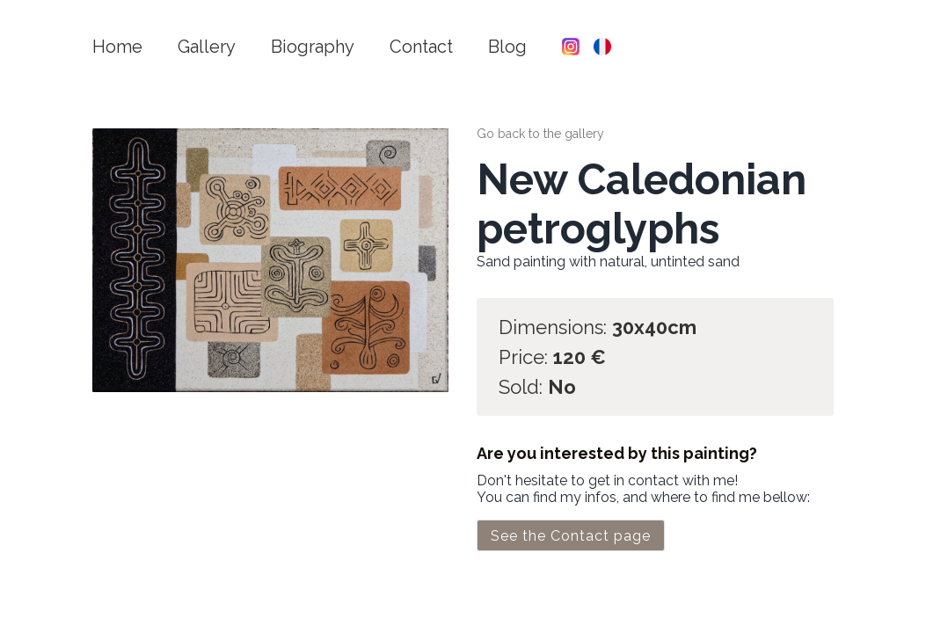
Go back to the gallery (540, 134)
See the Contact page (571, 536)
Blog (507, 46)
